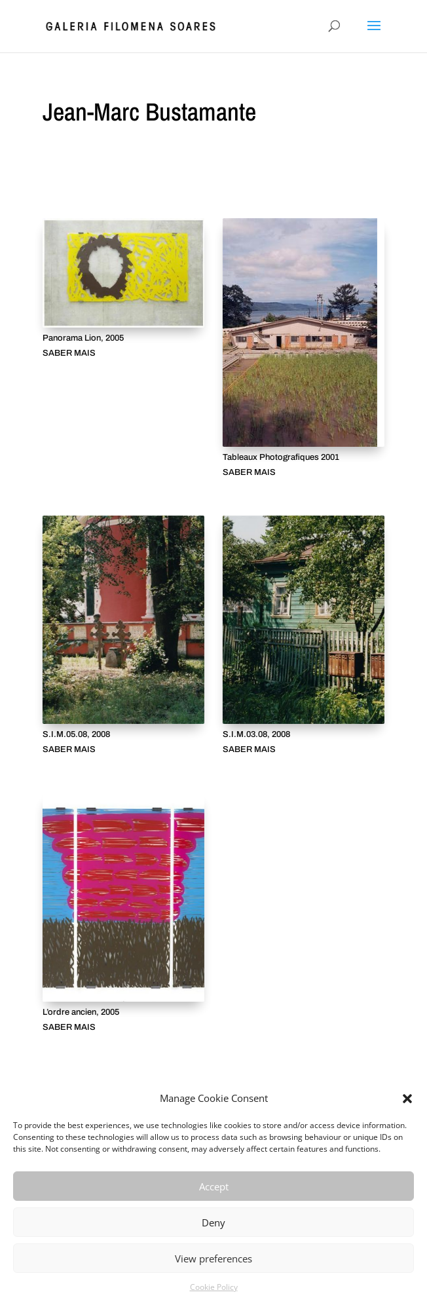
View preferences (213, 1258)
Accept (214, 1186)
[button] (407, 1098)
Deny (213, 1222)
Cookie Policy (214, 1287)
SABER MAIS (69, 353)
